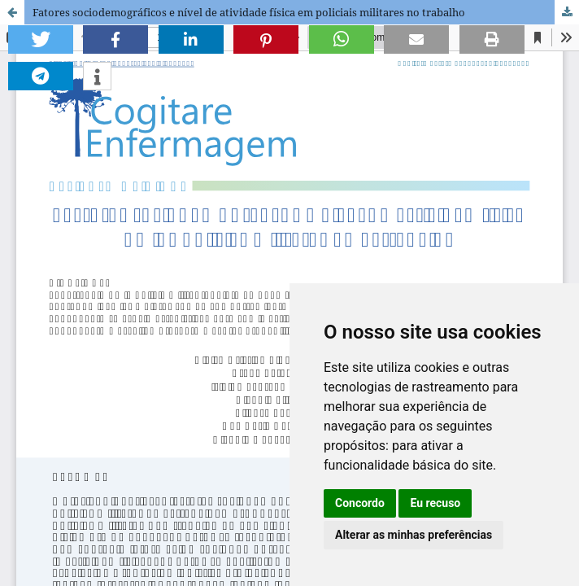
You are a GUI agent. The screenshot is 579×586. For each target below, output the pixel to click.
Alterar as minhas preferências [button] (413, 534)
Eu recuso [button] (435, 502)
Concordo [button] (360, 502)
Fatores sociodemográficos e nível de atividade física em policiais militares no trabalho (249, 12)
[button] (40, 39)
